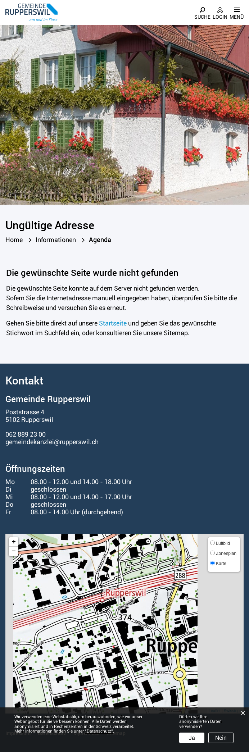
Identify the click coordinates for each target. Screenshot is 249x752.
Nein (221, 737)
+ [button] (14, 542)
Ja (192, 737)
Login (220, 17)
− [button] (14, 551)
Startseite (113, 323)
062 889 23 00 (25, 434)
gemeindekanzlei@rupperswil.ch (52, 442)
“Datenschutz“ (99, 731)
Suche (202, 17)
